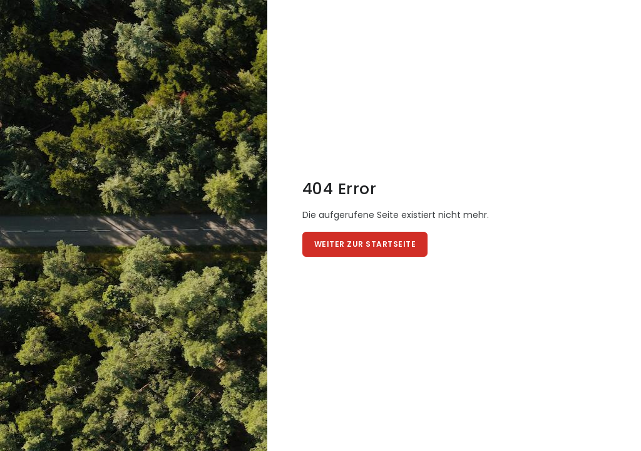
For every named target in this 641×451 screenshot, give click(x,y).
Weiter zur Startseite (365, 244)
